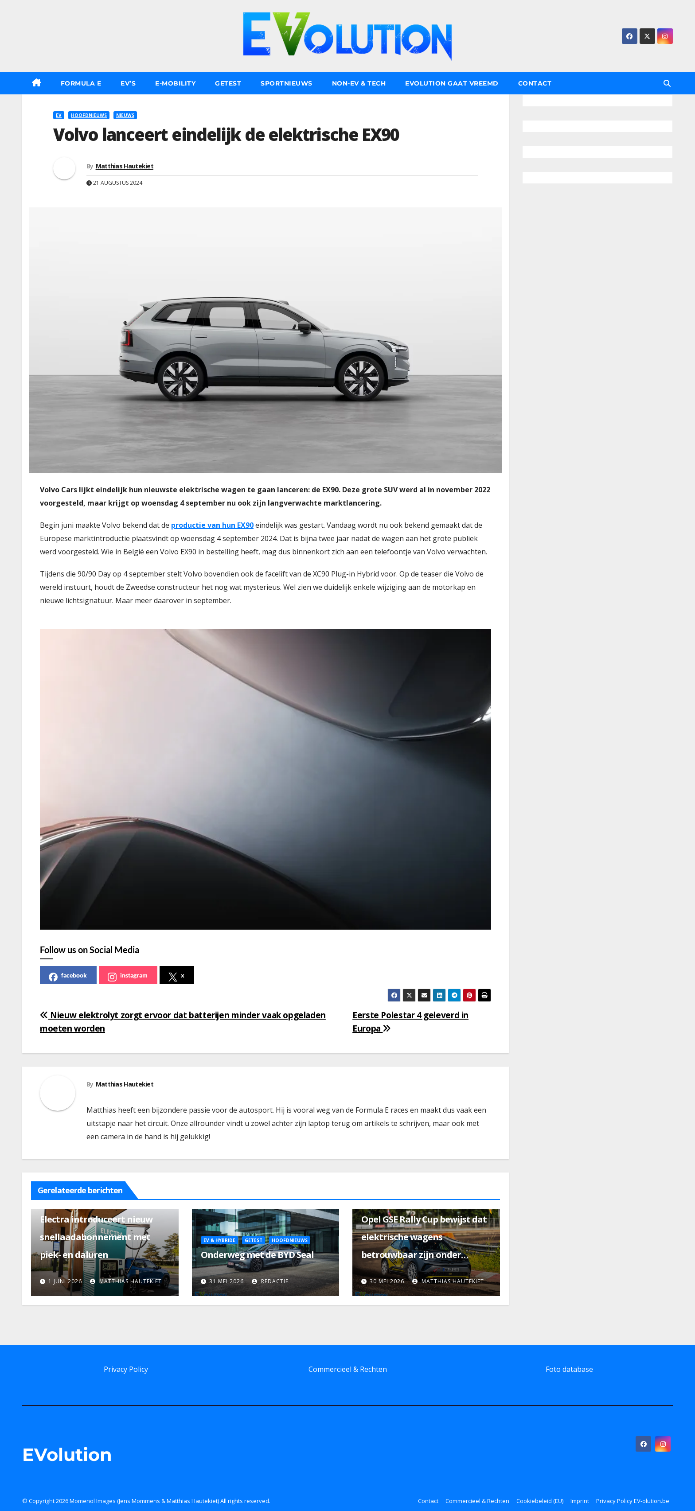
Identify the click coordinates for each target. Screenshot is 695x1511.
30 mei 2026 (387, 1281)
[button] (667, 83)
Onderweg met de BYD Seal (257, 1255)
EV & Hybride (219, 1240)
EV (59, 115)
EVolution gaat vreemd (452, 83)
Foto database (569, 1369)
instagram (128, 976)
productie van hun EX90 (212, 525)
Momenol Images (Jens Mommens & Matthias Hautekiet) (144, 1501)
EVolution (67, 1454)
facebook (68, 976)
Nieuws (125, 115)
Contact (535, 83)
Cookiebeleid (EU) (539, 1501)
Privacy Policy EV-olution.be (632, 1501)
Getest (228, 83)
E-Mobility (175, 83)
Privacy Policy (126, 1369)
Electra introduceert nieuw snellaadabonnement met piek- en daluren (96, 1237)
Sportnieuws (286, 83)
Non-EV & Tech (359, 83)
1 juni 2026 (65, 1281)
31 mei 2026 (226, 1281)
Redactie (270, 1281)
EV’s (128, 83)
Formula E (81, 83)
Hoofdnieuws (89, 115)
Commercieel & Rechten (347, 1369)
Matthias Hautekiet (124, 166)
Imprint (579, 1501)
